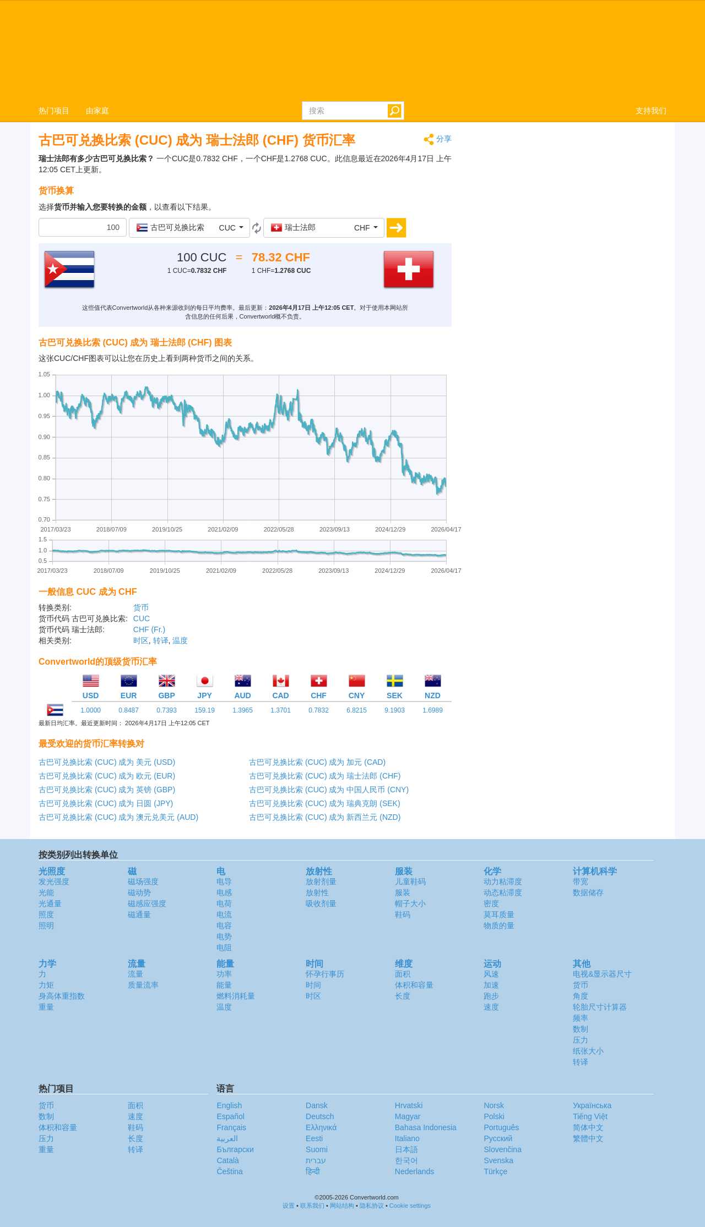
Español (230, 1116)
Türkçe (495, 1171)
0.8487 (128, 710)
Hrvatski (409, 1105)
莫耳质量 (499, 914)
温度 (180, 640)
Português (501, 1127)
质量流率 (143, 984)
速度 (491, 1007)
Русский (498, 1138)
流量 (135, 973)
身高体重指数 (62, 996)
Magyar (408, 1116)
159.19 (204, 710)
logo (352, 50)
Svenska (498, 1160)
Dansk (317, 1105)
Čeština (229, 1171)
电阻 (224, 947)
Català (227, 1160)
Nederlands (415, 1171)
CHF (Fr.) (149, 629)
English (229, 1105)
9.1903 (394, 710)
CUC (141, 618)
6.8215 (356, 710)
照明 (46, 925)
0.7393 (166, 710)
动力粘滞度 (503, 881)
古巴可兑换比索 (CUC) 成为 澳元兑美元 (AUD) (118, 817)
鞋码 (402, 914)
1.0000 (90, 710)
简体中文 (588, 1127)
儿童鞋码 (410, 881)
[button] (189, 228)
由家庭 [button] (97, 110)
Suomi (317, 1149)
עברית (316, 1160)
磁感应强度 (147, 903)
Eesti (314, 1138)
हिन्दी (313, 1171)
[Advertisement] (567, 210)
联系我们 (312, 1205)
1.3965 (242, 710)
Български (234, 1149)
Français (231, 1127)
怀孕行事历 (325, 973)
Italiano (407, 1138)
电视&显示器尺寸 (602, 973)
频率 (580, 1018)
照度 (46, 914)
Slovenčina (503, 1149)
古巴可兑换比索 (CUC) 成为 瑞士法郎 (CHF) (324, 775)
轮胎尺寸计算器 (600, 1007)
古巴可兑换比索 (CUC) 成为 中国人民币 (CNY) (329, 789)
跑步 (491, 996)
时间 (313, 984)
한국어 (406, 1160)
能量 (224, 984)
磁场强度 (143, 881)
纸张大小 (588, 1051)
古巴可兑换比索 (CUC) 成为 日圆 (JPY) (106, 803)
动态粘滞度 (503, 892)
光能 (46, 892)
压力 (580, 1040)
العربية (227, 1138)
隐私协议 (372, 1205)
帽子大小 (410, 903)
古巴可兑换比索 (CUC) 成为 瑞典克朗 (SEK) (324, 803)
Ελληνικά (321, 1127)
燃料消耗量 (235, 996)
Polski (494, 1116)
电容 (224, 925)
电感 (224, 892)
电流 (224, 914)
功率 (224, 973)
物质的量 (499, 925)
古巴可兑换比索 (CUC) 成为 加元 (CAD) (317, 762)
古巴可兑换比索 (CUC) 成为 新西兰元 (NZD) (324, 817)
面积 (402, 973)
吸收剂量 (321, 903)
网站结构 (342, 1205)
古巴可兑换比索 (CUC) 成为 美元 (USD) (107, 762)
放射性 (317, 892)
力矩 (46, 984)
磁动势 (139, 892)
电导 (224, 881)
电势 (224, 936)
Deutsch (320, 1116)
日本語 (406, 1149)
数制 (580, 1029)
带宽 (580, 881)
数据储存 (588, 892)
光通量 (50, 903)
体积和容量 (414, 984)
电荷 (224, 903)
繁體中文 (588, 1138)
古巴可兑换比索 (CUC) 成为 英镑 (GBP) (107, 789)
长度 (402, 996)
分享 (438, 139)
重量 (46, 1007)
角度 (580, 996)
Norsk (494, 1105)
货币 (141, 607)
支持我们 (651, 110)
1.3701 (280, 710)
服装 (402, 892)
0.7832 (318, 710)
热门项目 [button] (54, 110)
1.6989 (432, 710)
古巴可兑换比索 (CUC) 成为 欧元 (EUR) (107, 775)
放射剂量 (321, 881)
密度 (491, 903)
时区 (141, 640)
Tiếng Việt (590, 1116)
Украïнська (592, 1105)
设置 (289, 1205)
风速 (491, 973)
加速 (491, 984)
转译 (161, 640)
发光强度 (54, 881)
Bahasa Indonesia (426, 1127)
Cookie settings (410, 1205)
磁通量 (139, 914)
